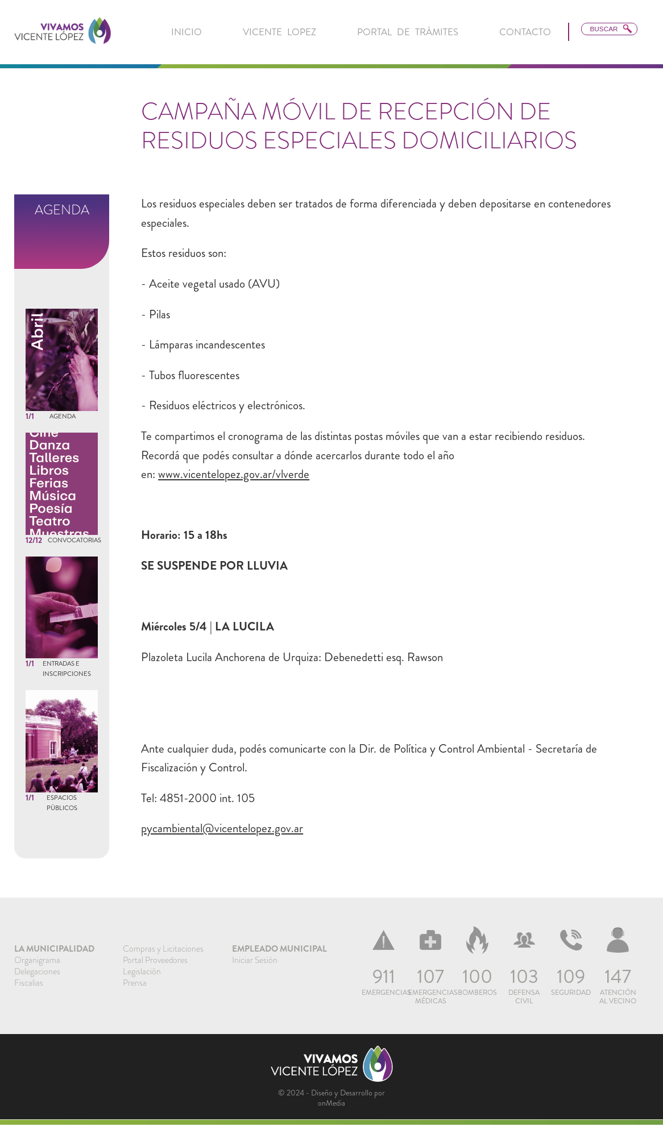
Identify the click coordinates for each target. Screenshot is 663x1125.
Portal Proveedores (155, 960)
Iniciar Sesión (254, 960)
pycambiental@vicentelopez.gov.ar (222, 828)
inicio (186, 32)
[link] (62, 32)
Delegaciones (37, 971)
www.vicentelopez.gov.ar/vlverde (233, 474)
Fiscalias (28, 983)
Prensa (135, 983)
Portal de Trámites (407, 32)
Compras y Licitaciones (163, 949)
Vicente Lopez (279, 32)
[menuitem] (186, 32)
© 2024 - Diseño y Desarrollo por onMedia (331, 1098)
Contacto (525, 32)
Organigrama (37, 960)
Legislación (142, 971)
